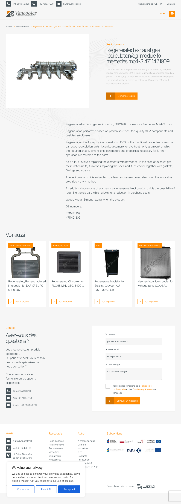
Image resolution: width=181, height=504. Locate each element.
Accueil (9, 26)
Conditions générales (143, 389)
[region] (46, 479)
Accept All (69, 489)
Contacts (171, 3)
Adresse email (112, 349)
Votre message (113, 364)
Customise (23, 489)
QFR (162, 3)
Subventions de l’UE (147, 3)
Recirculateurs (22, 26)
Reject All (46, 489)
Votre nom (110, 334)
